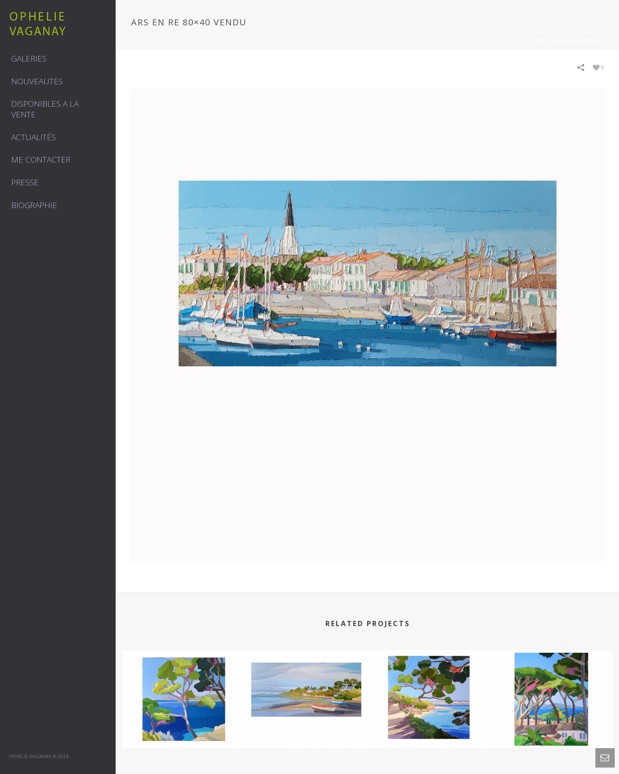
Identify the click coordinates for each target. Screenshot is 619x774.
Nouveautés (512, 40)
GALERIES (28, 58)
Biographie (34, 205)
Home (481, 40)
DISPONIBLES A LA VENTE (45, 109)
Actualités (33, 137)
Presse (25, 182)
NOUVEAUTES (37, 81)
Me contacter (40, 159)
